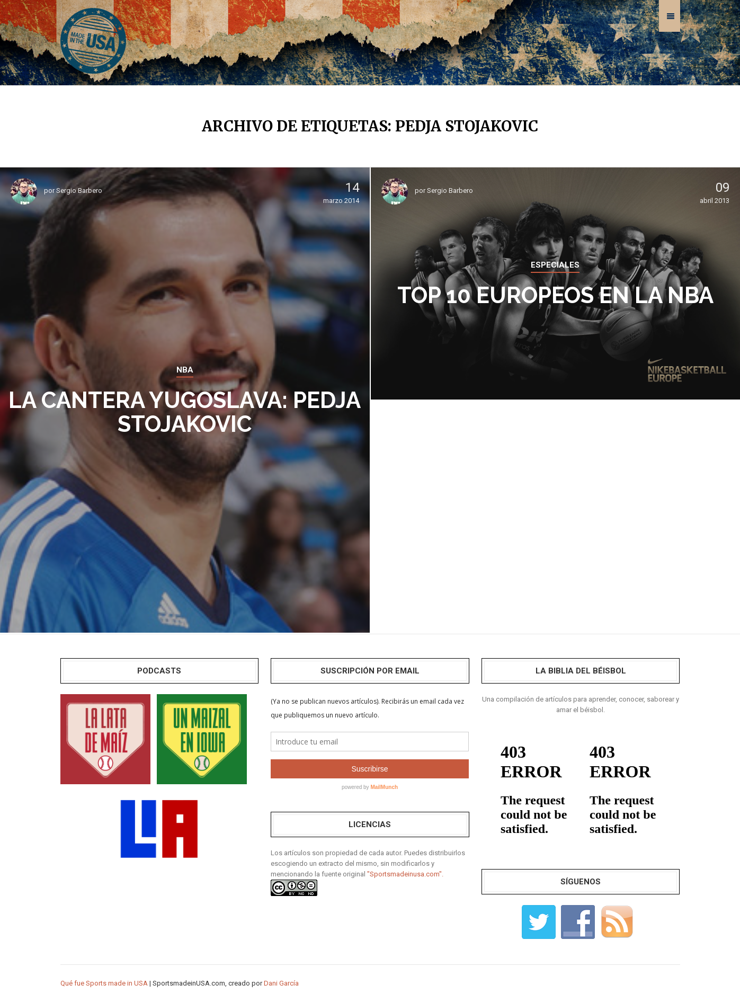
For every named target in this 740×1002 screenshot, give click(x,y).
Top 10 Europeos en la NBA (555, 295)
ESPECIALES (555, 265)
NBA (184, 370)
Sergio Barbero (79, 190)
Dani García (281, 983)
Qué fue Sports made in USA (104, 983)
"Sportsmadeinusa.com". (405, 874)
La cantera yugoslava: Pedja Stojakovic (184, 412)
